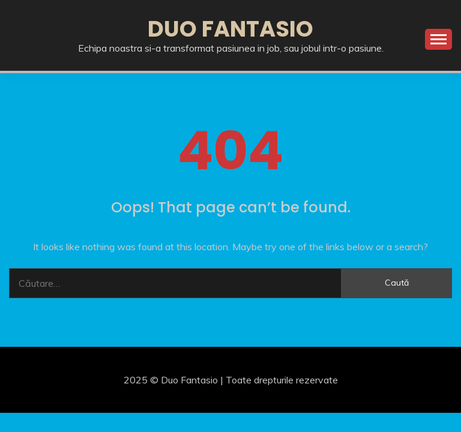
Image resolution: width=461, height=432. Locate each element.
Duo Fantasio (230, 28)
